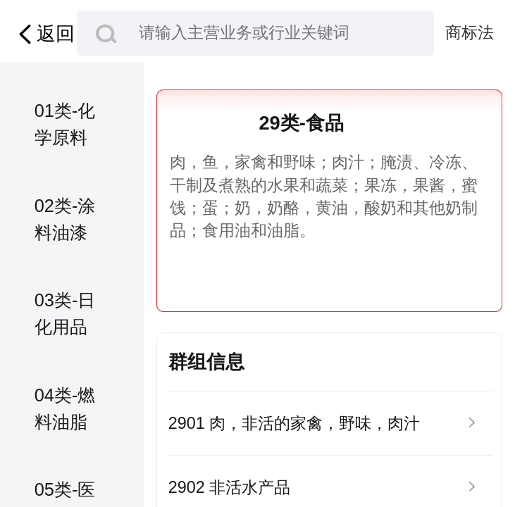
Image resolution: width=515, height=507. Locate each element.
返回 (44, 34)
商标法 (469, 32)
